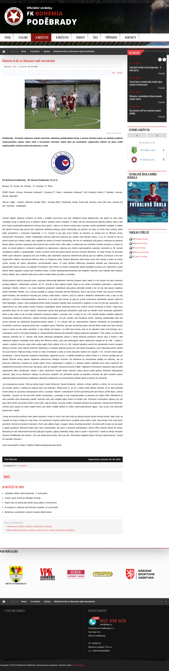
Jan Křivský (140, 248)
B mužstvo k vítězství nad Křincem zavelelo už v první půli (31, 507)
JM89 (14, 67)
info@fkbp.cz (106, 624)
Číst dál (161, 74)
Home (23, 601)
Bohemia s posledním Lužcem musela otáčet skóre (28, 512)
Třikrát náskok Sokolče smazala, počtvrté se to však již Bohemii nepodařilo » (41, 530)
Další (164, 59)
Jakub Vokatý (141, 257)
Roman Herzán (142, 252)
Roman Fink (141, 243)
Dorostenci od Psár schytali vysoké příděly (145, 112)
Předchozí (160, 59)
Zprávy (47, 51)
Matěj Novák (142, 239)
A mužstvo (34, 51)
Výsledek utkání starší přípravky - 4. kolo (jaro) (26, 493)
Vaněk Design (78, 665)
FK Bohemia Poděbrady (151, 160)
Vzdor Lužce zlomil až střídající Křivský (23, 498)
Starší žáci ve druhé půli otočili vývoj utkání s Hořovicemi (31, 502)
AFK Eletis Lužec (148, 150)
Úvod (23, 51)
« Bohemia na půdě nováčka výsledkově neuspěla (29, 526)
